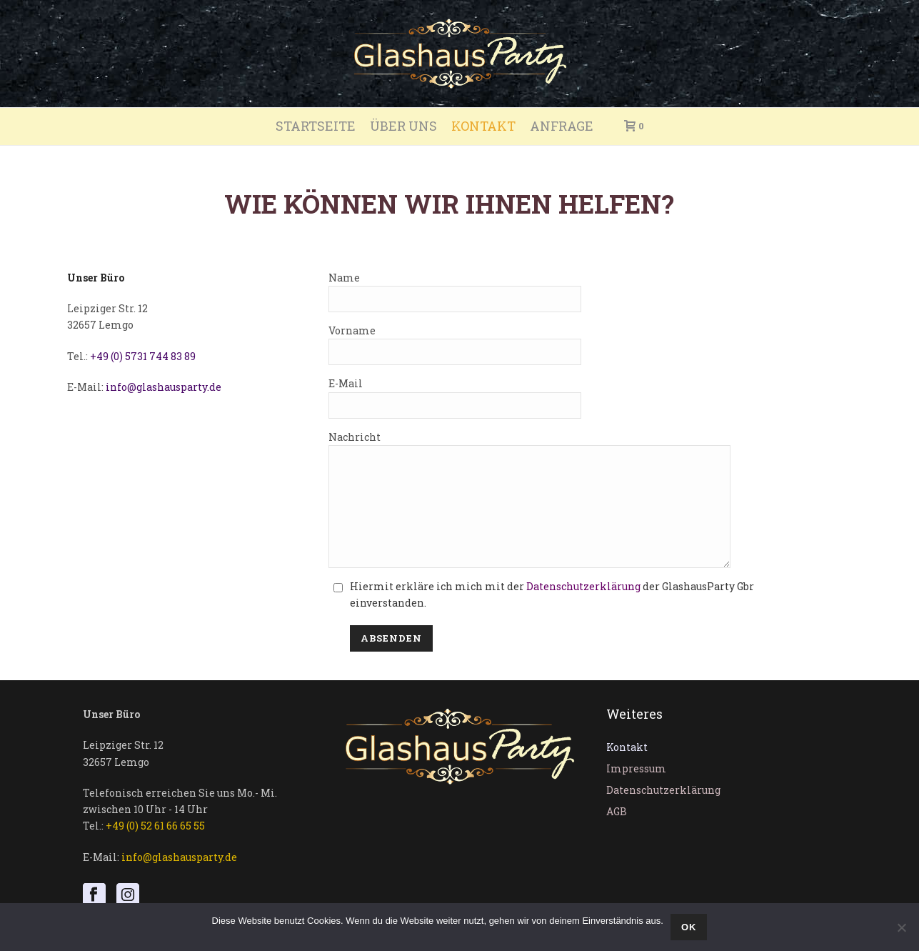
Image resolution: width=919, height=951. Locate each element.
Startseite (316, 125)
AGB (616, 833)
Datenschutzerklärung (583, 607)
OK (689, 927)
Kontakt (483, 125)
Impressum (636, 790)
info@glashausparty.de (163, 387)
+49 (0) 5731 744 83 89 (143, 356)
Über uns (403, 125)
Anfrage (561, 125)
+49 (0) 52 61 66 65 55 (155, 847)
